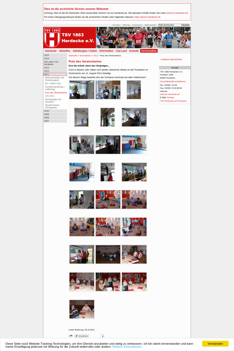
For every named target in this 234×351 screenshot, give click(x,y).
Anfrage (170, 97)
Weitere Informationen (127, 347)
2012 (46, 71)
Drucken (116, 25)
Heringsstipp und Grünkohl (53, 100)
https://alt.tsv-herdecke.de (147, 17)
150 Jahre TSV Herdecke (51, 63)
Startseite (51, 50)
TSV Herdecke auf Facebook (173, 101)
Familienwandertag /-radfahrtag (55, 88)
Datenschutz (150, 25)
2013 (46, 67)
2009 (46, 114)
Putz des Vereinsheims (56, 92)
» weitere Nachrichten (171, 59)
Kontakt (134, 50)
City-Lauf (121, 50)
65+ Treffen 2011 (53, 83)
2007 (46, 121)
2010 (46, 111)
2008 (46, 117)
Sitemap (126, 25)
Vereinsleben (149, 50)
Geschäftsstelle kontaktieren (173, 81)
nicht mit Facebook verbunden (71, 336)
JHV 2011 (50, 96)
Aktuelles (64, 50)
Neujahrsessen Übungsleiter (52, 106)
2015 (46, 55)
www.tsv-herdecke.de (177, 13)
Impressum (137, 25)
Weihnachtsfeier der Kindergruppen (54, 78)
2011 (46, 74)
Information (106, 50)
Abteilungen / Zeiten (85, 50)
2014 (46, 58)
